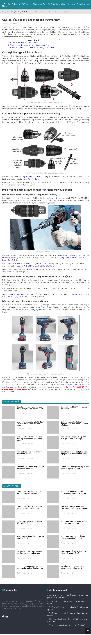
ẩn (60, 40)
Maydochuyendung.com (76, 384)
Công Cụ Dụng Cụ (14, 4)
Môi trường (70, 4)
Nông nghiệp (80, 4)
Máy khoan (29, 12)
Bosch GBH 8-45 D (9, 260)
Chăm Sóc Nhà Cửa (58, 4)
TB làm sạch (37, 4)
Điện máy (46, 4)
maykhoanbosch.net (9, 387)
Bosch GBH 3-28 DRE (43, 266)
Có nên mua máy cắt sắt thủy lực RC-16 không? (67, 625)
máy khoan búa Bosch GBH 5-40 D (74, 257)
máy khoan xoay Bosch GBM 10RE (21, 294)
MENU (4, 5)
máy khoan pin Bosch (34, 176)
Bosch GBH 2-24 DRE (25, 266)
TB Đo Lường (27, 4)
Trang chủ (5, 12)
